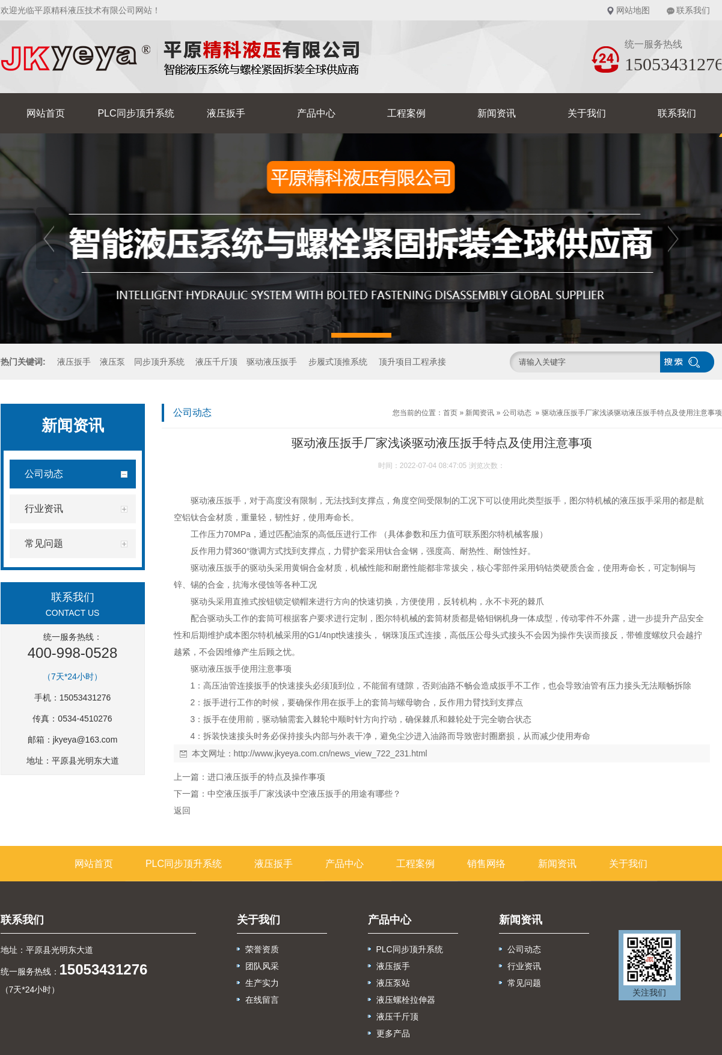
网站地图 (633, 10)
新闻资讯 (496, 113)
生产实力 (262, 983)
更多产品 (393, 1033)
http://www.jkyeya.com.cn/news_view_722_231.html (330, 753)
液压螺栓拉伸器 (405, 1000)
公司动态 (517, 413)
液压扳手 (226, 113)
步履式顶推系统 (337, 361)
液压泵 (112, 361)
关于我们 (587, 113)
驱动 (199, 500)
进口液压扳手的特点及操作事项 (266, 777)
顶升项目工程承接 (412, 361)
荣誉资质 (262, 949)
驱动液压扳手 (271, 361)
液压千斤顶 (216, 361)
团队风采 (262, 966)
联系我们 (693, 10)
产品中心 (316, 113)
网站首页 (45, 113)
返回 (182, 810)
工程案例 (406, 113)
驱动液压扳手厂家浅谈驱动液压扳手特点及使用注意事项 (632, 413)
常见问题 (524, 983)
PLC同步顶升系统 (135, 113)
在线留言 (262, 1000)
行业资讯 (524, 966)
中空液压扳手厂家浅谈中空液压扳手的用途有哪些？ (304, 793)
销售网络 (486, 864)
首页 (450, 413)
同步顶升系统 (159, 361)
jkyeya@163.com (85, 739)
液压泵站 (393, 983)
